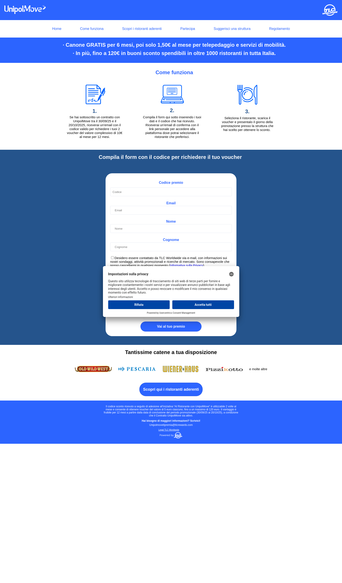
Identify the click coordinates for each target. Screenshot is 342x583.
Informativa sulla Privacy (186, 404)
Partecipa (187, 29)
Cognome (171, 379)
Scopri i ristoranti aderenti (142, 29)
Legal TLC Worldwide (168, 569)
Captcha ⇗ (187, 454)
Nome (171, 361)
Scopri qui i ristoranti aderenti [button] (171, 528)
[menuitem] (171, 29)
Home (57, 29)
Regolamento (279, 29)
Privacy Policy (178, 428)
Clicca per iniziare (175, 453)
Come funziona (92, 29)
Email (171, 342)
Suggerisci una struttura (232, 29)
